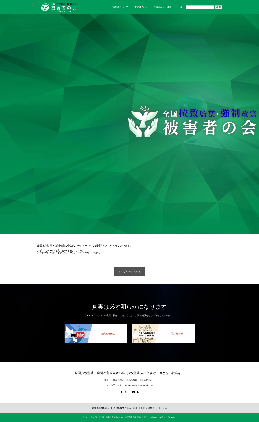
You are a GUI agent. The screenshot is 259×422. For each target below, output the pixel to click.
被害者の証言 (141, 7)
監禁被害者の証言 (101, 407)
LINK (180, 7)
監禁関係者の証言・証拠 (125, 407)
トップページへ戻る (129, 271)
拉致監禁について (119, 7)
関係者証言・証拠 (162, 7)
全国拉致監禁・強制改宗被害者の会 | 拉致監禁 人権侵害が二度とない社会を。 (129, 373)
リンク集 (162, 407)
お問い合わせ (147, 407)
